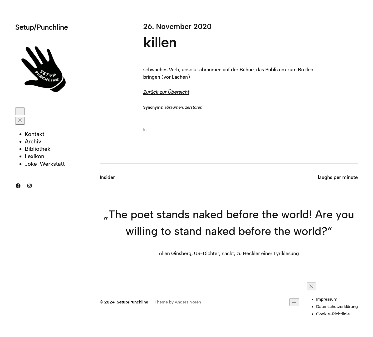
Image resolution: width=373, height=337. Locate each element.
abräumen (210, 70)
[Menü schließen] (20, 121)
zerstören (193, 107)
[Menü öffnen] (20, 111)
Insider (107, 177)
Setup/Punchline (41, 27)
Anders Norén (188, 301)
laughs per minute (338, 177)
